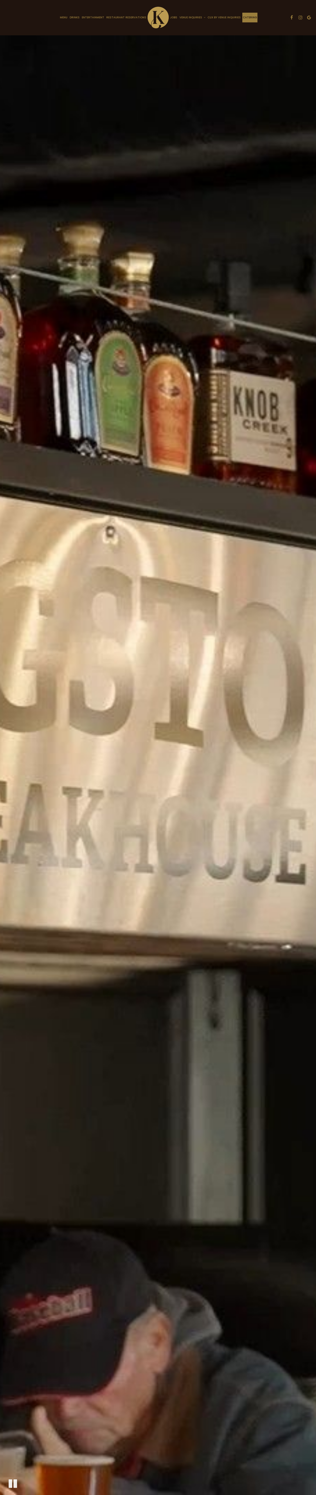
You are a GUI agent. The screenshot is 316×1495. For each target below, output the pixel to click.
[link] (158, 17)
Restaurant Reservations (126, 17)
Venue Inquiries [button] (192, 17)
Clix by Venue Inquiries (224, 17)
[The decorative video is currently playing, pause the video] (13, 1483)
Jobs (173, 17)
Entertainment (93, 17)
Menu (63, 17)
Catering (250, 17)
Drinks (75, 17)
